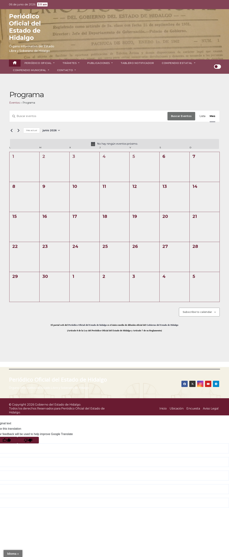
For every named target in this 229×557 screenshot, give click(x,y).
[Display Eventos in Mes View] (212, 116)
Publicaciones (100, 63)
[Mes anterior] (11, 130)
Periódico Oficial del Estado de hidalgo (87, 325)
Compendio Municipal (31, 70)
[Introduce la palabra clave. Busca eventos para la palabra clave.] (88, 116)
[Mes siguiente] (18, 130)
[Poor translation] (28, 440)
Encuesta (193, 408)
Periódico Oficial (40, 63)
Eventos (14, 102)
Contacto (66, 70)
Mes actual (31, 130)
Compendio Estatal (178, 63)
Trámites (70, 63)
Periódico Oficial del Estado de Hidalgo (25, 27)
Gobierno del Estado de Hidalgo (162, 325)
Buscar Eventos (181, 116)
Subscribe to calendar (197, 312)
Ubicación (177, 408)
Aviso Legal (211, 408)
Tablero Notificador (137, 63)
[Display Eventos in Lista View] (202, 116)
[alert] (114, 144)
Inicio (163, 408)
